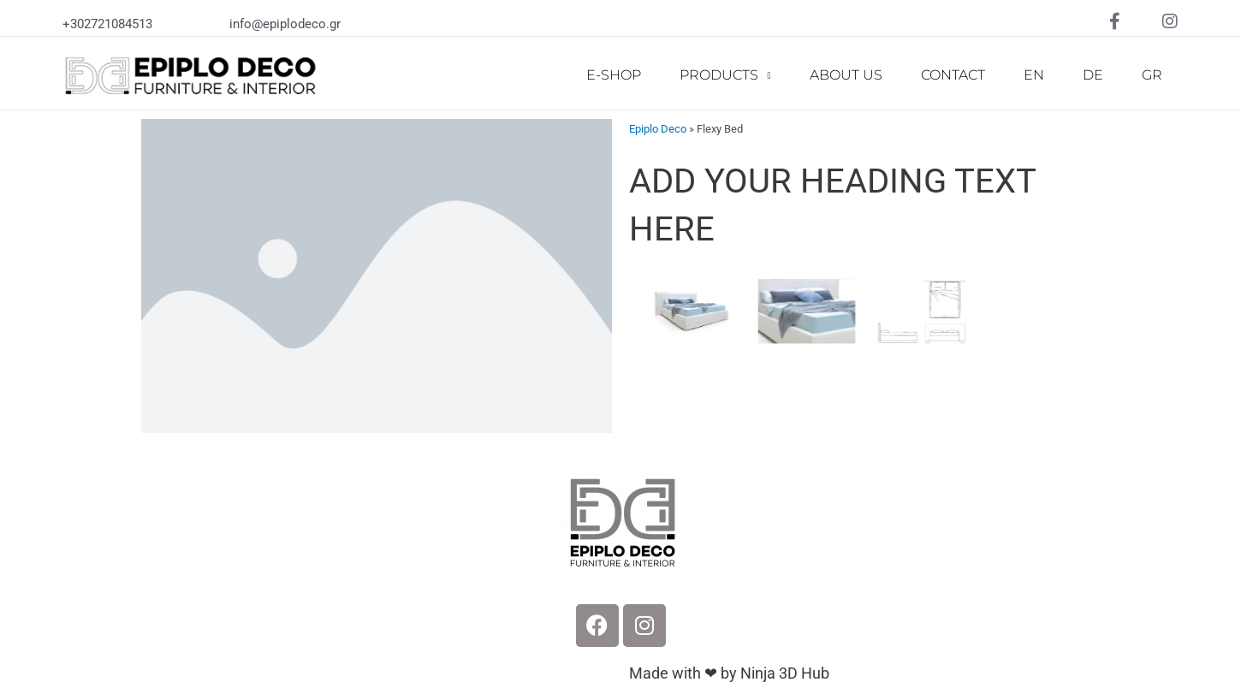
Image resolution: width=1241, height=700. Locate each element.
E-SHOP (613, 75)
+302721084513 (107, 24)
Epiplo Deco (657, 128)
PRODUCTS (725, 75)
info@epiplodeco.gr (285, 24)
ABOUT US (846, 75)
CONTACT (953, 75)
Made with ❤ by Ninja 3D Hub (729, 673)
